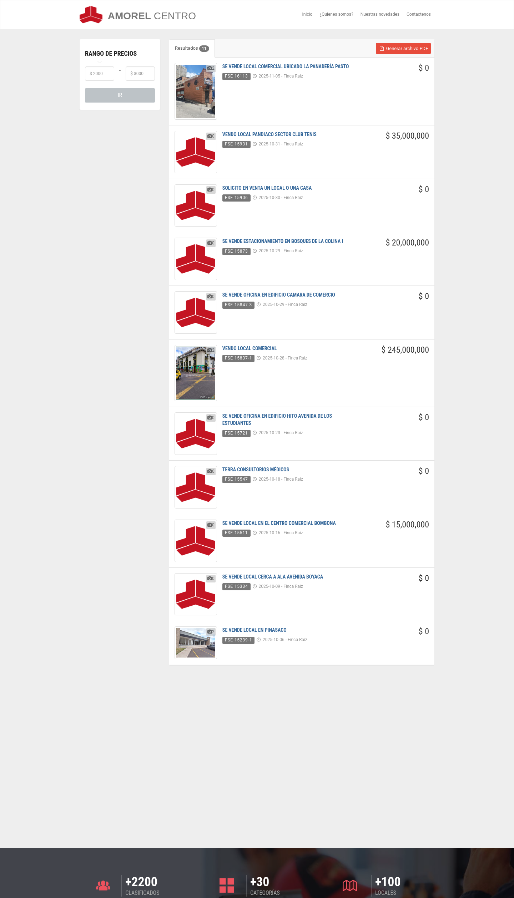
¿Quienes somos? (336, 14)
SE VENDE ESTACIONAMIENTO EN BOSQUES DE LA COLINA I (282, 241)
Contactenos (419, 14)
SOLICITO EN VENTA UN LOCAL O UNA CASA (267, 188)
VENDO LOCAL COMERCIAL (249, 348)
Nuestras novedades (380, 14)
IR (120, 95)
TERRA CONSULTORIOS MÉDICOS (255, 469)
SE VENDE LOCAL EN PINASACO (254, 630)
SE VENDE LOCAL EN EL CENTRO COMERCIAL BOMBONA (279, 523)
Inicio (307, 14)
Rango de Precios (111, 53)
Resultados (192, 48)
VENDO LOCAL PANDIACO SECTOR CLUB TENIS (269, 134)
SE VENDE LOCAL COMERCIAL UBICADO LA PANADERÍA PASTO (285, 66)
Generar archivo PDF (403, 48)
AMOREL (138, 14)
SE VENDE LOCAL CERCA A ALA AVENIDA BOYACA (272, 577)
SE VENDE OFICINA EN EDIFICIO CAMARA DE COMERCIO (278, 295)
